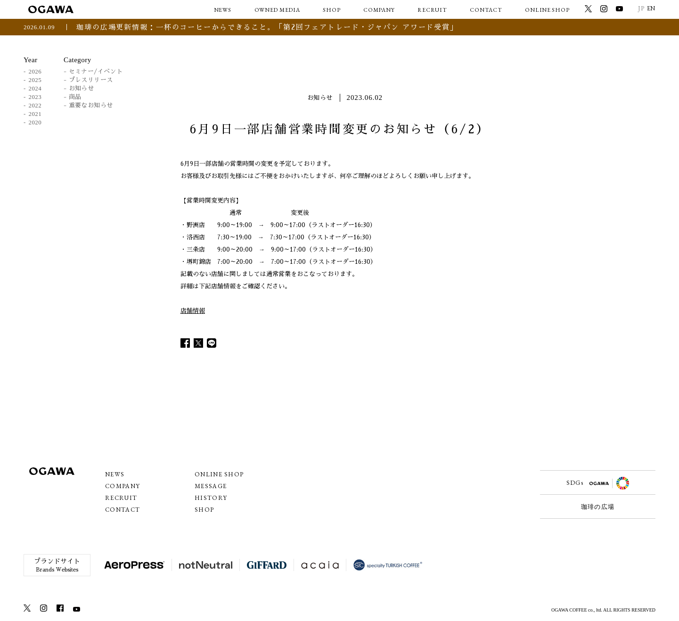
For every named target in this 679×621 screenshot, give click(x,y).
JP (641, 8)
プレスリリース (91, 80)
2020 (35, 122)
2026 (35, 71)
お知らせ (81, 88)
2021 (35, 113)
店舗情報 (192, 311)
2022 (35, 105)
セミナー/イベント (96, 71)
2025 (35, 79)
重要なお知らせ (91, 105)
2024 (35, 88)
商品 (75, 97)
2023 (35, 96)
